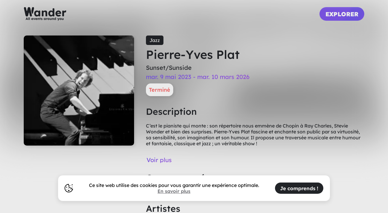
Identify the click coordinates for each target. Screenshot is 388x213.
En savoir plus (174, 191)
